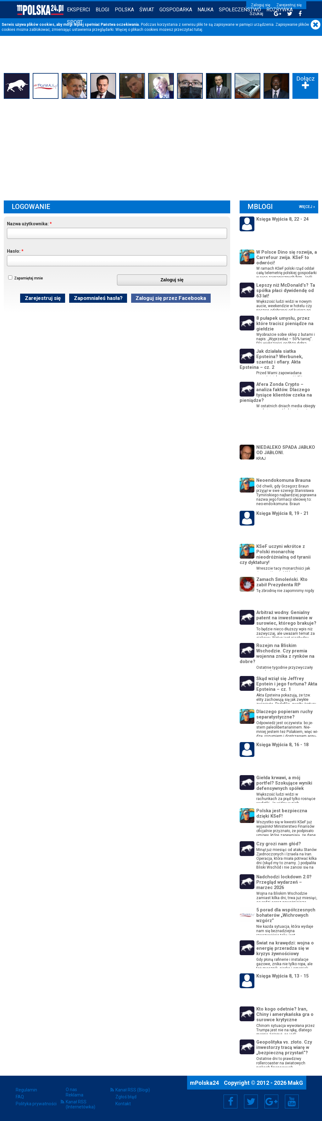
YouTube (292, 1101)
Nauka (205, 10)
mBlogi (260, 207)
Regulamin (26, 1089)
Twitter (251, 1101)
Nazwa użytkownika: (28, 223)
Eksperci (78, 10)
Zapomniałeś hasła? (98, 298)
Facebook (230, 1101)
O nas (71, 1089)
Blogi (102, 10)
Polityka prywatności (36, 1103)
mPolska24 (205, 1082)
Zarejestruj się (289, 5)
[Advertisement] (161, 148)
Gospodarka (175, 10)
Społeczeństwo (240, 10)
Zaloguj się (260, 5)
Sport (75, 22)
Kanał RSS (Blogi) (132, 1089)
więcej (305, 207)
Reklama (74, 1094)
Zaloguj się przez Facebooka (171, 298)
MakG (295, 1082)
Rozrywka (279, 10)
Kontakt (123, 1103)
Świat (146, 10)
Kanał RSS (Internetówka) (80, 1104)
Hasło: (13, 251)
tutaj (198, 29)
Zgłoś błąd (125, 1096)
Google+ (271, 1101)
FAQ (20, 1096)
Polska (124, 10)
